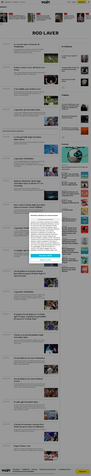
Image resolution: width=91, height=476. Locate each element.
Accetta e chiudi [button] (45, 256)
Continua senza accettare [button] (45, 219)
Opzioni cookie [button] (45, 260)
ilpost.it (47, 248)
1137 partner (36, 246)
